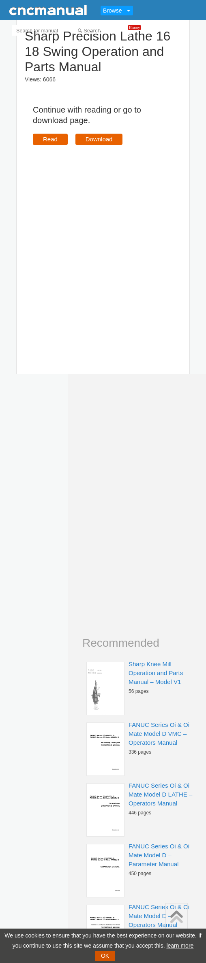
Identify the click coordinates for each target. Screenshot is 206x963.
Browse (112, 10)
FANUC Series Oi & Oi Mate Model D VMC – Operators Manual (159, 733)
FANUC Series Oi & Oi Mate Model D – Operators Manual (159, 915)
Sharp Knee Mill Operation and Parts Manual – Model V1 (156, 672)
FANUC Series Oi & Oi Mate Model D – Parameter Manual (159, 855)
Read (50, 139)
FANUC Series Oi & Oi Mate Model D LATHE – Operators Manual (160, 794)
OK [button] (105, 955)
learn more (179, 945)
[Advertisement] (95, 248)
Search (92, 31)
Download (99, 139)
